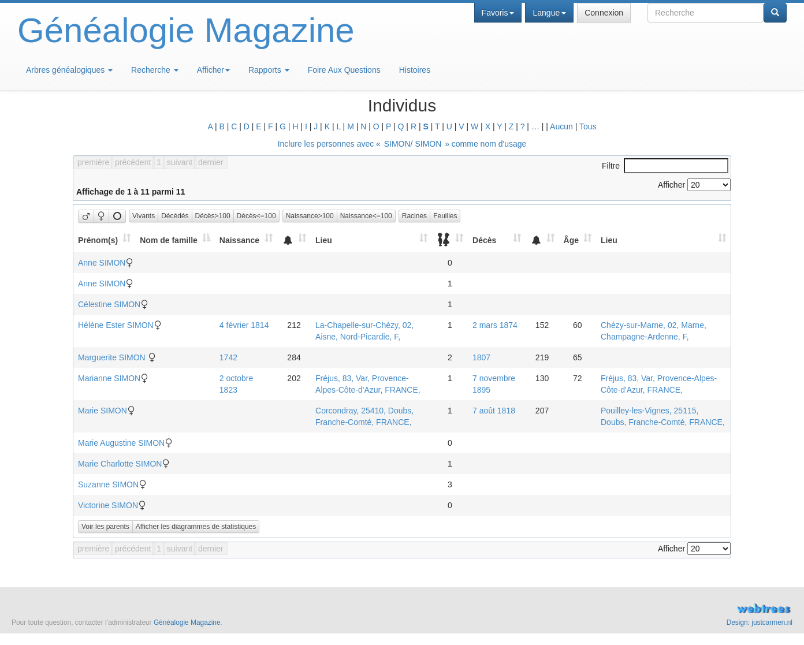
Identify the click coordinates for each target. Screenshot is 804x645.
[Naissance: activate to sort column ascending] (246, 240)
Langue (549, 12)
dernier (211, 162)
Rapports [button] (268, 69)
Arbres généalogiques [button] (69, 69)
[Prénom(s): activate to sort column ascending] (104, 240)
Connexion (604, 12)
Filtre (665, 165)
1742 (228, 357)
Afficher (213, 69)
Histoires (414, 69)
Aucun (561, 126)
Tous (588, 126)
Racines (414, 216)
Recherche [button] (154, 69)
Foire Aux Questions (344, 69)
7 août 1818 (493, 410)
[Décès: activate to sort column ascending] (497, 240)
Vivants (143, 216)
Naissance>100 (310, 216)
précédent (133, 162)
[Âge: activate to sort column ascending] (577, 240)
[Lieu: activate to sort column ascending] (371, 240)
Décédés (174, 216)
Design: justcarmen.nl (759, 622)
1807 (481, 357)
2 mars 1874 (495, 325)
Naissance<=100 (366, 216)
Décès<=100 (256, 216)
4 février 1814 (244, 325)
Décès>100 (212, 216)
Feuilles (445, 216)
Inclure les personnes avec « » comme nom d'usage (402, 143)
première (93, 162)
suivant (179, 162)
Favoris (498, 12)
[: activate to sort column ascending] (294, 240)
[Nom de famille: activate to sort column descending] (175, 240)
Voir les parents (105, 527)
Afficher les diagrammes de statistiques (196, 527)
